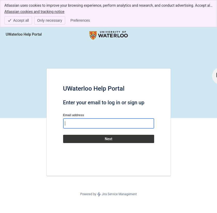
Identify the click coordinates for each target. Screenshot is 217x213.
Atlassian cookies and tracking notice (34, 11)
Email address (73, 115)
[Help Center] (23, 34)
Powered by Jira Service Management (108, 194)
